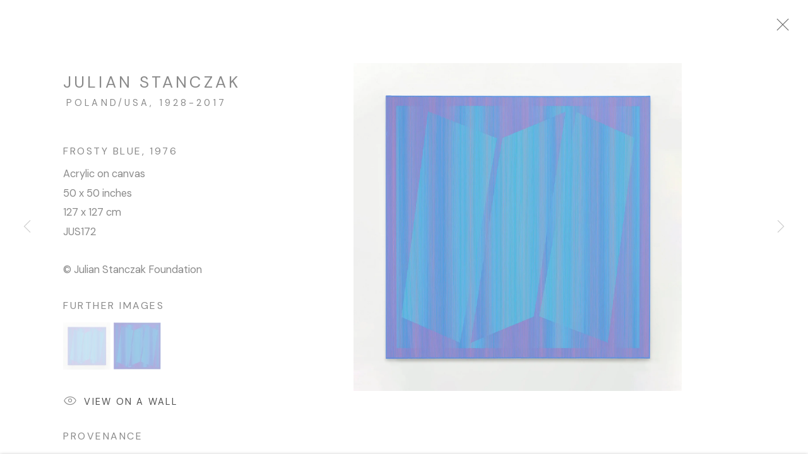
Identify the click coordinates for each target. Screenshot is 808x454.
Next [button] (781, 227)
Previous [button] (27, 227)
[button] (86, 352)
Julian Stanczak (152, 89)
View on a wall (120, 410)
